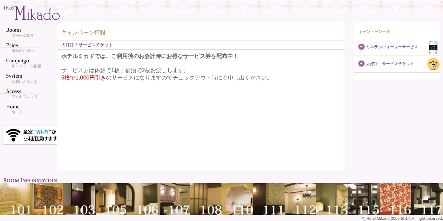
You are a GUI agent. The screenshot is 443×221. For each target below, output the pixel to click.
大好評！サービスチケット (390, 63)
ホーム (29, 109)
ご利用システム (29, 78)
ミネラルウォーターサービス (392, 47)
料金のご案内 (29, 47)
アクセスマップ (29, 93)
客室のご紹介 (29, 32)
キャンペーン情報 (29, 63)
